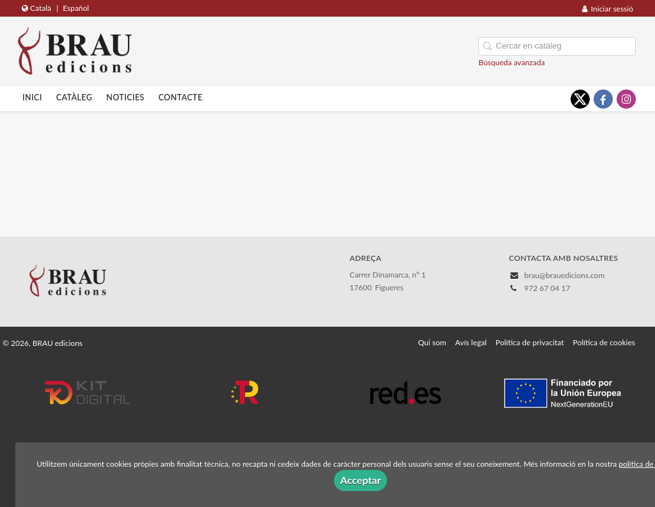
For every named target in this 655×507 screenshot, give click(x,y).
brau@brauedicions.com (565, 275)
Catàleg (74, 97)
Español (76, 8)
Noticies (125, 97)
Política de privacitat (530, 342)
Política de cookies (604, 342)
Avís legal (471, 342)
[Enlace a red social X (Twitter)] (580, 99)
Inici (32, 97)
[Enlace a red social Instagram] (626, 99)
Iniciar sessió (607, 8)
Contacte (181, 97)
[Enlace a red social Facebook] (603, 99)
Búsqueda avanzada (511, 62)
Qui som (432, 342)
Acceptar (360, 480)
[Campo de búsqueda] (557, 46)
